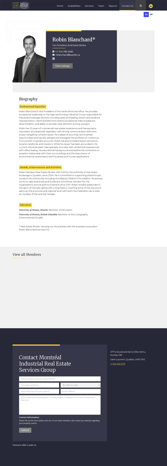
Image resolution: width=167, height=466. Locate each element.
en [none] (146, 14)
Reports (113, 6)
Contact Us (127, 6)
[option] (151, 14)
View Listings (62, 66)
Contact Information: (29, 417)
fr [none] (151, 14)
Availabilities (74, 6)
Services (89, 6)
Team (101, 6)
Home (60, 6)
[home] (19, 5)
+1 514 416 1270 (117, 364)
